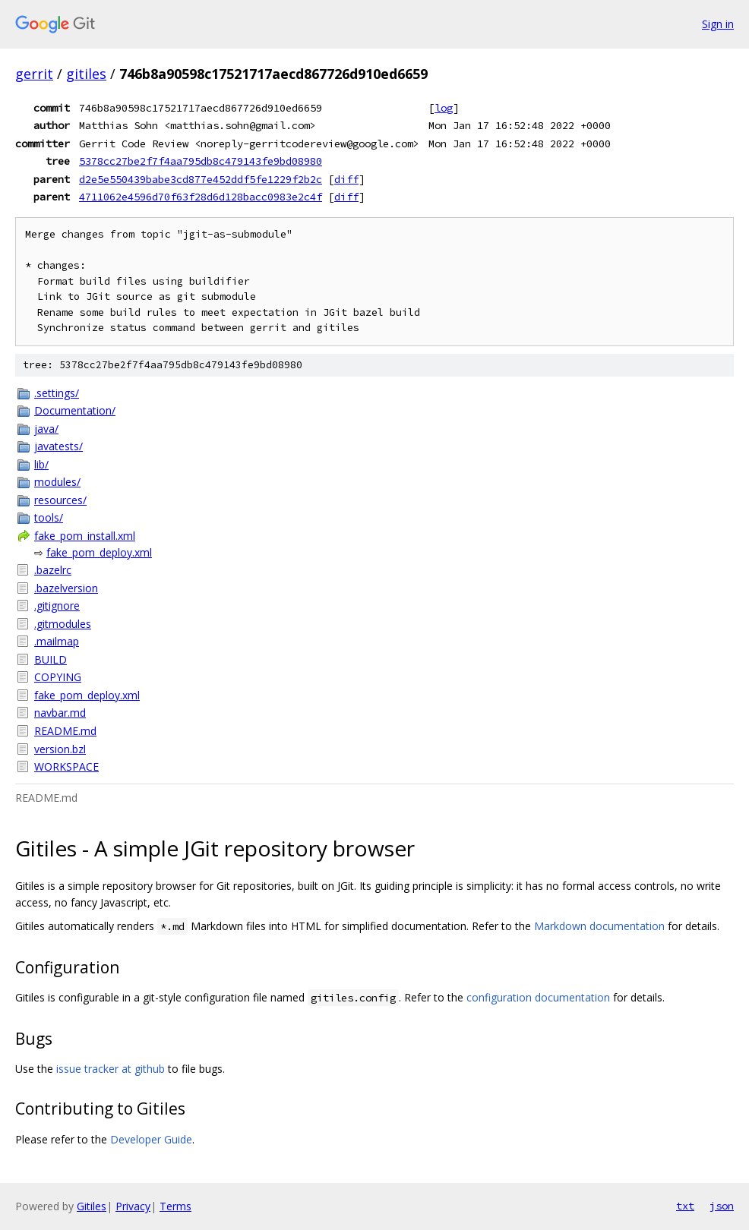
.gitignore (57, 605)
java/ (46, 428)
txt (685, 1206)
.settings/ (56, 393)
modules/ (57, 482)
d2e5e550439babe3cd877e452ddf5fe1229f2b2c (200, 179)
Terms (175, 1206)
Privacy (132, 1206)
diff (346, 179)
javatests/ (58, 446)
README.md (65, 731)
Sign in (718, 24)
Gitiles (91, 1206)
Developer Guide (151, 1139)
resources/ (60, 500)
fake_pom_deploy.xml (99, 552)
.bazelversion (66, 588)
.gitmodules (62, 624)
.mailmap (56, 641)
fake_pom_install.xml (84, 535)
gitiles (86, 74)
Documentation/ (74, 410)
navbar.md (60, 712)
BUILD (50, 659)
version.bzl (60, 749)
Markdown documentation (599, 926)
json (721, 1206)
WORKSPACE (66, 766)
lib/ (41, 464)
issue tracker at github (110, 1068)
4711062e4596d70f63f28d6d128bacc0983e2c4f (200, 196)
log (444, 108)
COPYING (57, 677)
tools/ (48, 517)
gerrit (34, 74)
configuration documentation (538, 997)
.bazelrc (52, 570)
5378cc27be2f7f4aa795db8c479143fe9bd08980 (200, 161)
